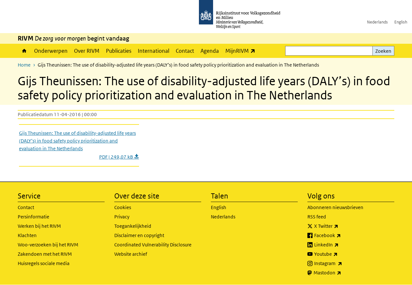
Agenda (210, 50)
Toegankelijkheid (132, 226)
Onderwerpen (51, 50)
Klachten (27, 235)
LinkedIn (340, 245)
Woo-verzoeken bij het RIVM (48, 245)
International (153, 50)
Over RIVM (86, 50)
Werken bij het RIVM (39, 226)
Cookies (122, 207)
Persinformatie (33, 217)
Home (24, 51)
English (400, 22)
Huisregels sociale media (44, 263)
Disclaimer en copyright (139, 235)
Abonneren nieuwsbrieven (335, 207)
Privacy (121, 217)
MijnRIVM (241, 51)
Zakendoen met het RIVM (45, 254)
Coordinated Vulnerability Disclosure (153, 245)
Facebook (341, 235)
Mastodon (342, 273)
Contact (185, 50)
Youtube (340, 254)
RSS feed (316, 217)
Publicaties (118, 50)
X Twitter (340, 226)
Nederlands (377, 22)
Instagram (342, 263)
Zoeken (383, 51)
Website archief (130, 254)
